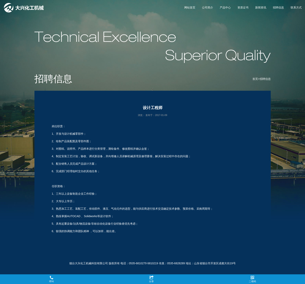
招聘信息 (278, 7)
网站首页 (189, 7)
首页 (255, 78)
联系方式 (296, 7)
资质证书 (242, 7)
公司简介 (207, 7)
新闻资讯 (260, 7)
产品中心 (225, 7)
